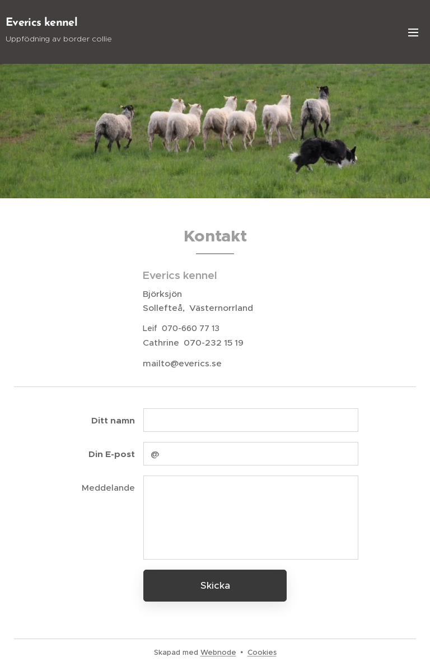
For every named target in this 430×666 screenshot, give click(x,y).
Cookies (262, 652)
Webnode (218, 652)
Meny (413, 32)
